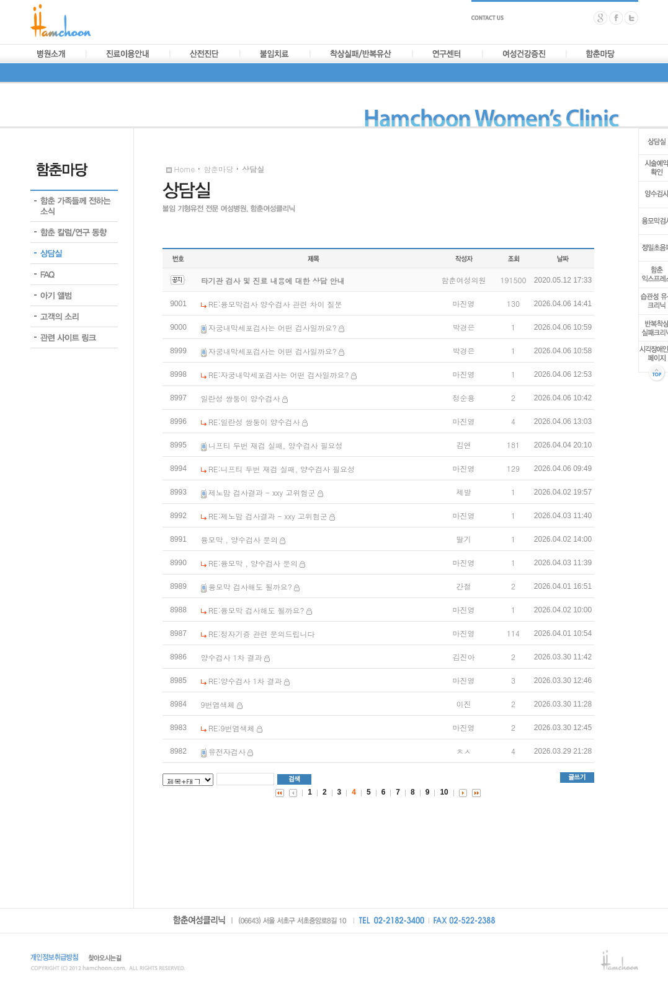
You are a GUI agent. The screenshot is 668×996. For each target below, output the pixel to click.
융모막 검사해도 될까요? (250, 586)
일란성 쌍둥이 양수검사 (240, 398)
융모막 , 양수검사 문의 (239, 539)
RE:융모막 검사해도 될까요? (256, 610)
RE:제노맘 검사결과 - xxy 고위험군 (267, 516)
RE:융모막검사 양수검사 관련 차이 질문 (275, 304)
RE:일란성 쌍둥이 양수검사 (254, 421)
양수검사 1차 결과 (231, 657)
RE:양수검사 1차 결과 (245, 681)
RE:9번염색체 (231, 728)
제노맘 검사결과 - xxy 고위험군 (261, 492)
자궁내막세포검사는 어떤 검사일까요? (272, 327)
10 (444, 792)
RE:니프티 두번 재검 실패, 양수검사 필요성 (281, 469)
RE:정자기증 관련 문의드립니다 (261, 633)
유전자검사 (227, 751)
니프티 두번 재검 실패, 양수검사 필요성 (275, 445)
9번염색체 (218, 704)
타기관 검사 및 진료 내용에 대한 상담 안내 (273, 280)
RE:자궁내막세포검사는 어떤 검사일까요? (278, 374)
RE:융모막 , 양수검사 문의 (253, 563)
